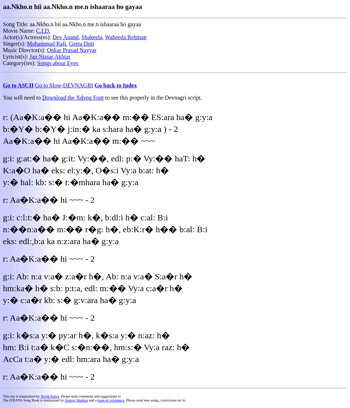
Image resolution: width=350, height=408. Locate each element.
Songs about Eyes (57, 63)
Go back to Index (116, 85)
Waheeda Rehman (126, 37)
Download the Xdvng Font (73, 98)
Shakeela (92, 37)
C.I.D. (43, 31)
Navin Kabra (50, 396)
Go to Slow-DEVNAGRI (64, 85)
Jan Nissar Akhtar (49, 57)
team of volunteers (111, 400)
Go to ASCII (18, 85)
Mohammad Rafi (46, 44)
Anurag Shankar (76, 400)
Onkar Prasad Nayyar (72, 50)
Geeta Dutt (81, 44)
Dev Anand (65, 37)
